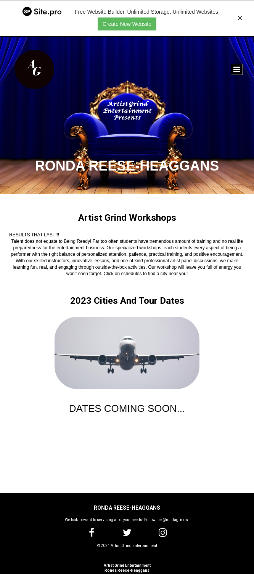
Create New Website (127, 24)
